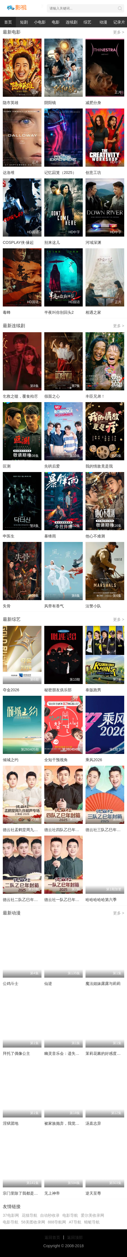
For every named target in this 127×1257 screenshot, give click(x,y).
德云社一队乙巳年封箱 (63, 899)
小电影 (40, 22)
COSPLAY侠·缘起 (18, 242)
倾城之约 (10, 760)
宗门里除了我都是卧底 (22, 1193)
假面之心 (52, 396)
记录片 (119, 22)
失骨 (7, 606)
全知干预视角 (56, 760)
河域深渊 (93, 242)
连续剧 (71, 22)
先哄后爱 (52, 466)
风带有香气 (54, 606)
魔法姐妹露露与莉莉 (103, 983)
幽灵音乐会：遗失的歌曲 (65, 1053)
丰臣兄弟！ (95, 396)
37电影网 (11, 1215)
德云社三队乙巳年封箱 (105, 829)
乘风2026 (94, 760)
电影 (56, 22)
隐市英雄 (10, 102)
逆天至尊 (93, 1193)
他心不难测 (95, 536)
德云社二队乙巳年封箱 (22, 899)
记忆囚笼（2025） (60, 172)
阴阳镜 (50, 102)
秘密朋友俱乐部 (58, 690)
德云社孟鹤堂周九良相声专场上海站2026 (38, 829)
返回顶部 (75, 1237)
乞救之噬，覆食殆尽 (20, 396)
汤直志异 (93, 1123)
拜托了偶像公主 (16, 1053)
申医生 (8, 536)
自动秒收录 (50, 1215)
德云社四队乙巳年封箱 (63, 829)
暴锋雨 (50, 536)
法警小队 (93, 606)
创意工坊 (93, 172)
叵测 (7, 466)
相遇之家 (93, 312)
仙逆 (48, 983)
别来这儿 (52, 242)
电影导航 (70, 1215)
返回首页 (52, 1237)
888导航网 (57, 1222)
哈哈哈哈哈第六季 (101, 899)
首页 (8, 22)
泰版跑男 (93, 690)
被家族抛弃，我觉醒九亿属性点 (71, 1123)
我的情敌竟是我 (99, 466)
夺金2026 (11, 690)
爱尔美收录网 (92, 1215)
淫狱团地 (10, 1123)
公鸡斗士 (10, 983)
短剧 (24, 22)
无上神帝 (52, 1193)
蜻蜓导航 (92, 1222)
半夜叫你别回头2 (59, 312)
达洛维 (8, 172)
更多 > (118, 32)
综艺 (87, 22)
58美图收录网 (33, 1222)
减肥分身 (93, 102)
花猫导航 (29, 1215)
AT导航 (75, 1222)
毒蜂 (7, 312)
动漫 (103, 22)
